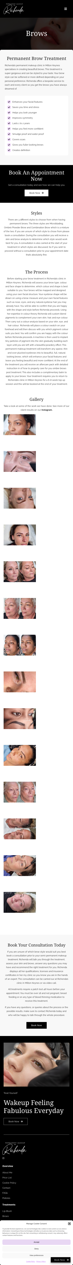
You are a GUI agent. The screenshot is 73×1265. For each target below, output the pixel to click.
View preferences (36, 1255)
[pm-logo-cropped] (14, 4)
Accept (36, 1242)
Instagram (47, 410)
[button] (69, 1223)
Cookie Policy (30, 1261)
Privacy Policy (41, 1261)
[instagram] (3, 1158)
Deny (36, 1249)
